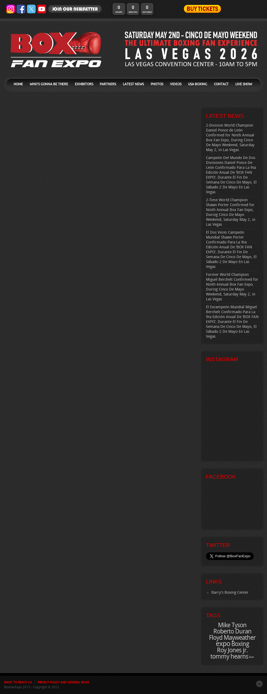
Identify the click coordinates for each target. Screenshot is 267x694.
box (251, 657)
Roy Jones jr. (232, 650)
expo (223, 644)
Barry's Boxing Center (229, 592)
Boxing (240, 644)
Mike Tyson (232, 625)
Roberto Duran (232, 631)
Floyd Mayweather (232, 638)
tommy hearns (229, 656)
